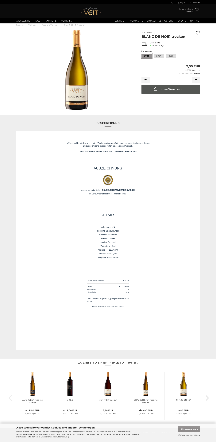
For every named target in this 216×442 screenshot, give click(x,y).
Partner (195, 20)
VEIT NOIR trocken (108, 400)
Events (182, 20)
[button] (145, 80)
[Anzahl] (171, 80)
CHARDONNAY (183, 400)
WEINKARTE (136, 20)
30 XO (70, 400)
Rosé (37, 20)
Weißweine (23, 20)
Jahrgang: (146, 51)
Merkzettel (194, 3)
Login (181, 3)
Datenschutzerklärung (58, 437)
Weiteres (66, 20)
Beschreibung (108, 123)
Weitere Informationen (189, 435)
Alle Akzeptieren (189, 429)
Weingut (120, 20)
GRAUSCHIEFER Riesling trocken (146, 401)
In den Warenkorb (167, 89)
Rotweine (50, 20)
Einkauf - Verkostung (160, 20)
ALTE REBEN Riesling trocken (32, 401)
